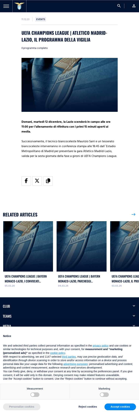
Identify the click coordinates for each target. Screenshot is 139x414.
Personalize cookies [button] (21, 406)
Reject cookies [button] (87, 406)
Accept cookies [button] (120, 406)
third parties (69, 356)
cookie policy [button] (57, 352)
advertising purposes (75, 364)
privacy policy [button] (100, 345)
